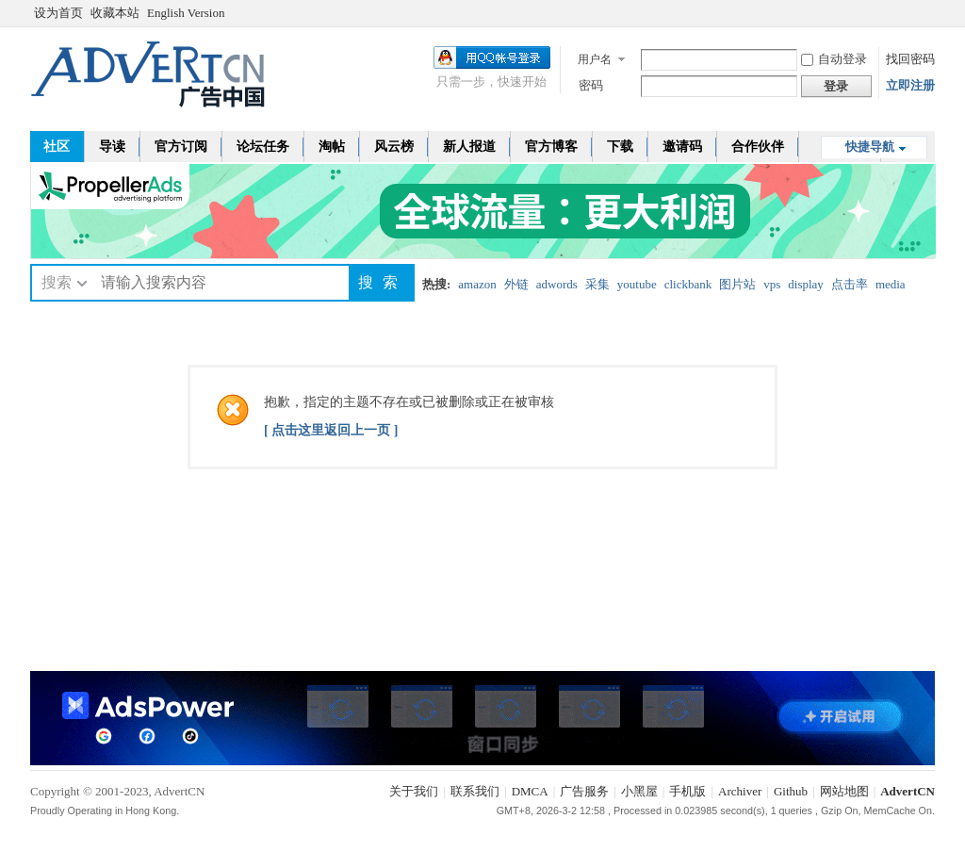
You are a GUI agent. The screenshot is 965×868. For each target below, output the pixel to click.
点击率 (849, 284)
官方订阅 (181, 146)
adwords (557, 284)
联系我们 (474, 791)
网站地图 (844, 791)
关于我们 (413, 791)
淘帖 (332, 146)
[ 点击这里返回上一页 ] (331, 430)
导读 (112, 146)
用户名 (595, 59)
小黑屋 (639, 791)
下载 (620, 146)
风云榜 (394, 146)
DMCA (530, 791)
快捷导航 (869, 146)
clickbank (688, 284)
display (806, 284)
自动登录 (834, 59)
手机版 (687, 791)
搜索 (56, 282)
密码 (591, 85)
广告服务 (584, 791)
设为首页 (58, 13)
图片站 (737, 284)
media (890, 284)
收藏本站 (114, 13)
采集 (597, 284)
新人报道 (469, 146)
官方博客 (551, 146)
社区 (56, 146)
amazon (477, 284)
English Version (185, 13)
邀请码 (682, 146)
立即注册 (910, 85)
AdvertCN (907, 791)
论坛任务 (263, 146)
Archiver (739, 791)
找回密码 (910, 59)
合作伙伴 (757, 146)
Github (791, 791)
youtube (637, 284)
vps (771, 284)
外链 (516, 284)
